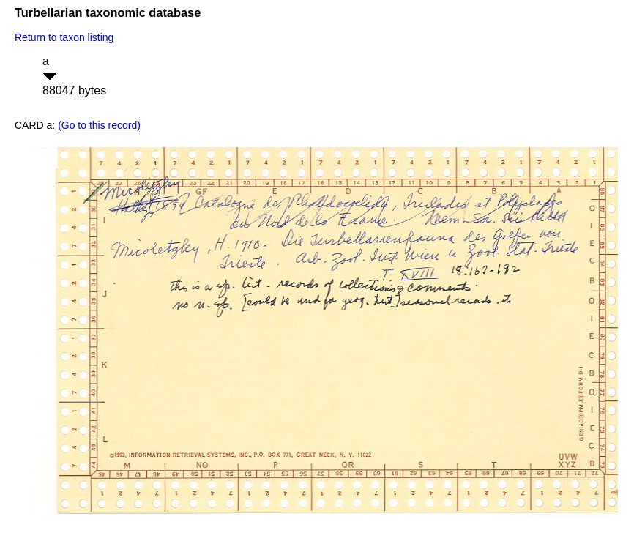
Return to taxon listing (64, 37)
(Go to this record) (99, 125)
